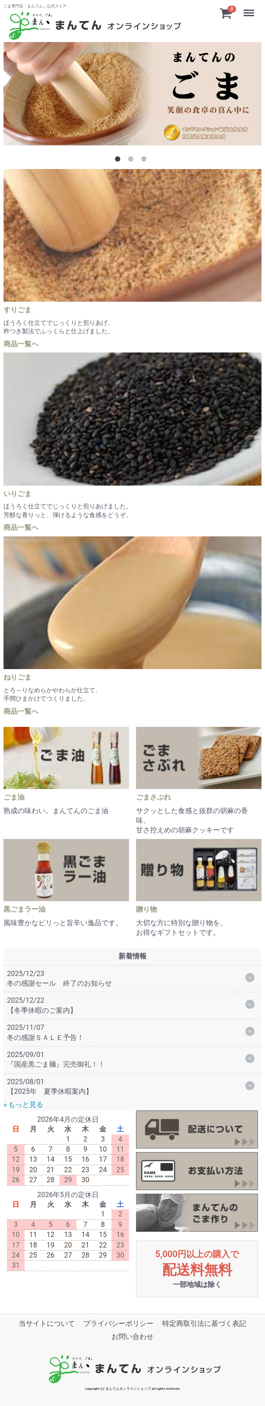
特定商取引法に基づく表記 (204, 1323)
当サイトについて (47, 1323)
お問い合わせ (132, 1336)
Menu (249, 9)
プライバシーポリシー (118, 1323)
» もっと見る (23, 1104)
